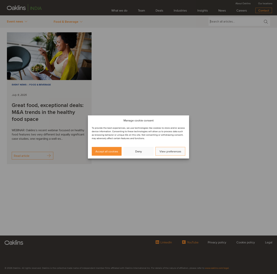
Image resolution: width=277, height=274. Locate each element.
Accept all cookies (106, 151)
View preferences (170, 151)
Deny (138, 151)
